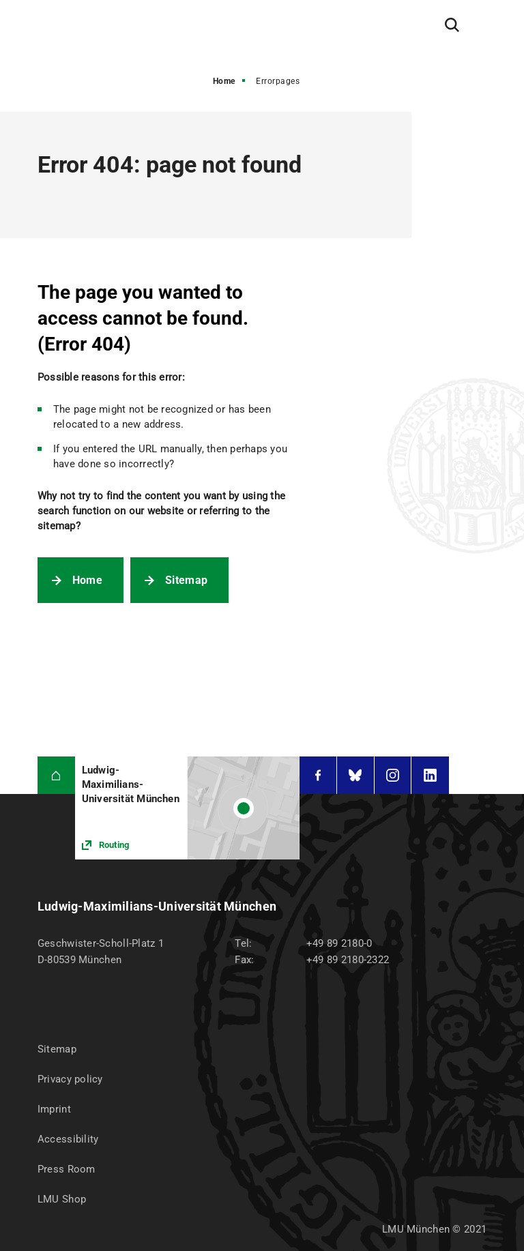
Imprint (54, 1109)
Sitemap (186, 580)
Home (224, 81)
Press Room (67, 1169)
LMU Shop (62, 1199)
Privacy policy (70, 1079)
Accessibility (68, 1139)
